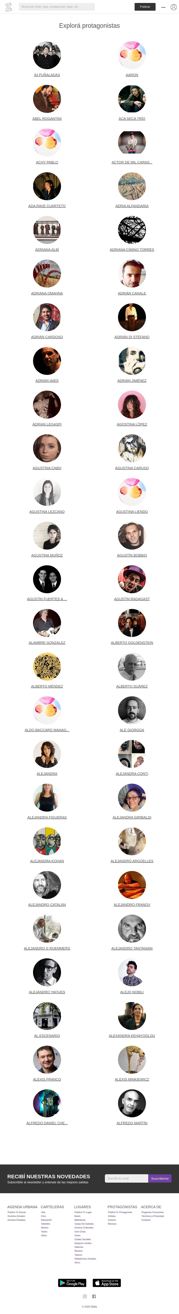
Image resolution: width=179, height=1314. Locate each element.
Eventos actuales (16, 1216)
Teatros (78, 1255)
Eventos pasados (16, 1220)
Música (44, 1227)
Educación (46, 1220)
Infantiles (45, 1223)
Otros (44, 1235)
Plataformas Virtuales (85, 1258)
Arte (43, 1212)
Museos (78, 1251)
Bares (77, 1216)
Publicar (145, 6)
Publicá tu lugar (83, 1212)
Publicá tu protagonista (120, 1212)
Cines (77, 1235)
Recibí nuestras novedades (48, 1176)
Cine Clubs (80, 1231)
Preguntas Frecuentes (152, 1212)
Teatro (44, 1231)
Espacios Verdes (82, 1243)
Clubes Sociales (82, 1239)
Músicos (112, 1223)
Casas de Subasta (83, 1223)
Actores (112, 1220)
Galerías (78, 1247)
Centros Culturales (83, 1227)
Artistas (112, 1216)
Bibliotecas (79, 1220)
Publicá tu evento (17, 1212)
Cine (43, 1216)
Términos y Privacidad (152, 1216)
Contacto (146, 1220)
